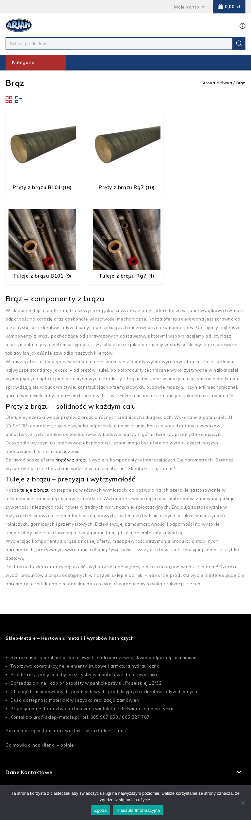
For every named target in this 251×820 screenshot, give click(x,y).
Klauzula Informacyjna (138, 810)
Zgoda (100, 810)
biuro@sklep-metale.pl (54, 717)
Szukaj (238, 43)
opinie (67, 745)
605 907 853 (104, 717)
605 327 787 (136, 717)
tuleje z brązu (35, 490)
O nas (119, 730)
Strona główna (216, 82)
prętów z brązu (72, 459)
